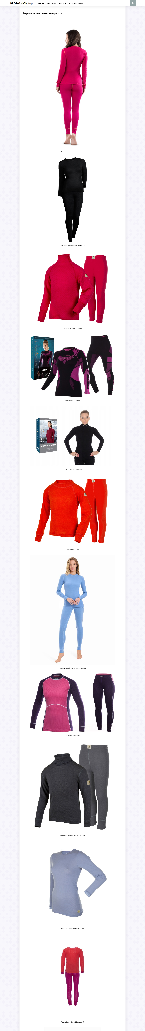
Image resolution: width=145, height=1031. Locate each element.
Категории (51, 3)
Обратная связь (76, 3)
